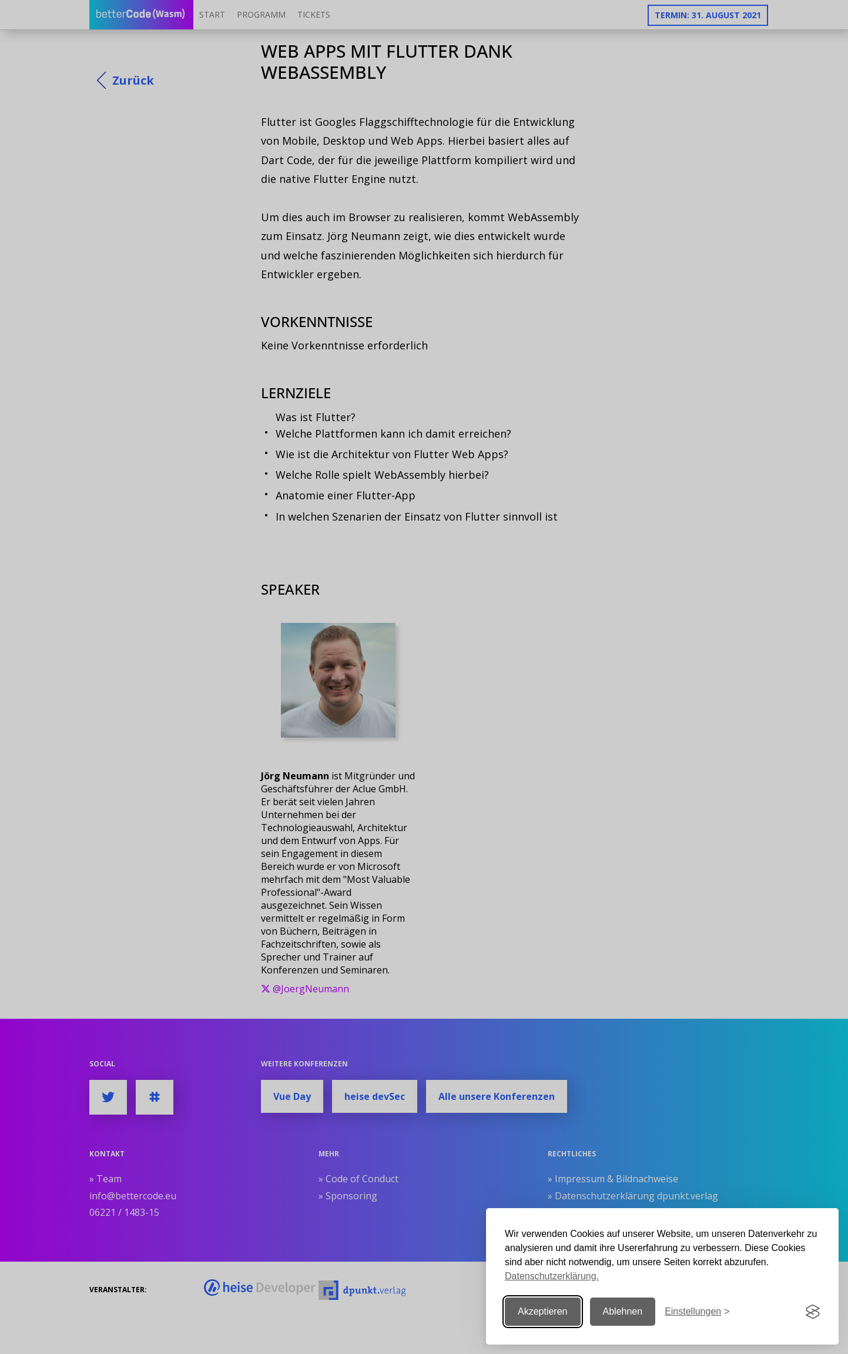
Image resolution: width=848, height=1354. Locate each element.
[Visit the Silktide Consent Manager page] (813, 1312)
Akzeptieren (543, 1311)
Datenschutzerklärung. (552, 1276)
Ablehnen (623, 1311)
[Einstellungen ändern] (697, 1311)
